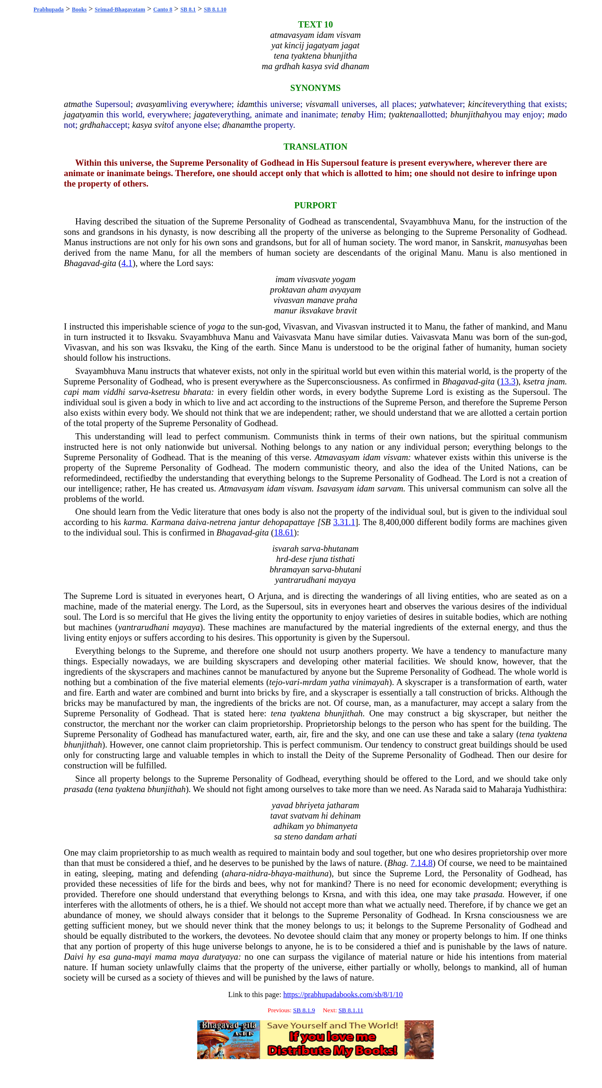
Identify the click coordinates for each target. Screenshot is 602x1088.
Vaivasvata (291, 337)
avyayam (345, 289)
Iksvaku (161, 337)
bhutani (347, 569)
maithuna (312, 873)
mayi (142, 957)
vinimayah (370, 682)
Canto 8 (162, 9)
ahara (235, 873)
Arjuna (269, 596)
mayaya (342, 580)
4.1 (127, 263)
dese (298, 559)
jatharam (343, 805)
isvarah (285, 548)
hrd (282, 559)
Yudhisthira (543, 789)
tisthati (342, 559)
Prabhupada (49, 9)
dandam (319, 836)
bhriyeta (309, 805)
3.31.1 (344, 522)
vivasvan (288, 300)
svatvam (304, 815)
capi (71, 392)
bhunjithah (469, 114)
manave (320, 300)
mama (166, 957)
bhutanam (341, 548)
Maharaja (505, 789)
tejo (275, 682)
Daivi (73, 957)
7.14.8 (421, 863)
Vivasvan (299, 326)
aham (317, 289)
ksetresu (165, 392)
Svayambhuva (425, 221)
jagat (203, 114)
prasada (78, 789)
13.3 (508, 381)
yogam (344, 279)
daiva (196, 522)
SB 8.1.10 (215, 9)
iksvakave (316, 310)
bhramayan (290, 569)
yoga (216, 326)
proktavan (287, 289)
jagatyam (80, 114)
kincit (478, 104)
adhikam (288, 826)
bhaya (282, 873)
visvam (317, 104)
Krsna (333, 894)
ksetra (534, 381)
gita (109, 263)
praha (347, 300)
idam (245, 104)
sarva (138, 392)
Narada (448, 789)
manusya (520, 242)
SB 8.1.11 (351, 1010)
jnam (556, 381)
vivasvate (313, 279)
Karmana (167, 522)
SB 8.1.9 (304, 1010)
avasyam (151, 104)
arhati (346, 836)
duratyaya (220, 957)
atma (72, 104)
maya (189, 957)
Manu (463, 221)
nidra (258, 873)
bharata (197, 392)
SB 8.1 (188, 9)
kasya (142, 125)
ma (553, 114)
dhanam (236, 125)
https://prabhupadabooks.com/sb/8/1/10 (343, 994)
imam (285, 279)
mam (90, 392)
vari (292, 682)
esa (105, 957)
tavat (279, 815)
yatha (339, 682)
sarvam (390, 488)
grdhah (92, 125)
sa (278, 836)
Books (79, 9)
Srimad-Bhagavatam (120, 9)
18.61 (284, 532)
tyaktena (404, 114)
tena (348, 114)
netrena (222, 522)
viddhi (114, 392)
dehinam (345, 815)
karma (134, 522)
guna (122, 957)
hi (324, 815)
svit (161, 125)
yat (424, 104)
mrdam (315, 682)
